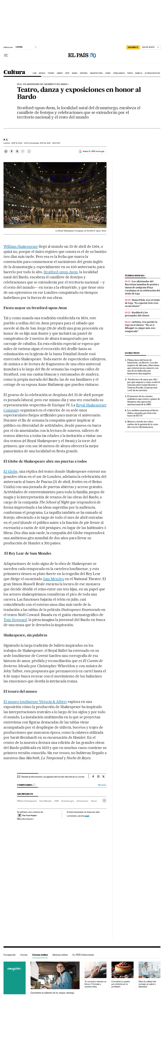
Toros (130, 73)
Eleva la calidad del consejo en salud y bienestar (147, 984)
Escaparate (10, 954)
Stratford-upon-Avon (61, 272)
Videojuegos (119, 73)
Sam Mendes (53, 579)
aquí (87, 815)
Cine (34, 73)
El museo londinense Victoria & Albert (35, 701)
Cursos (24, 954)
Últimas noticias (152, 73)
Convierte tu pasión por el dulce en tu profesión (120, 984)
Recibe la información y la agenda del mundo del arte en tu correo (52, 776)
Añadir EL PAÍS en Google (93, 151)
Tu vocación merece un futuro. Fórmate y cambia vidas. (96, 984)
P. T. (6, 139)
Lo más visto (132, 353)
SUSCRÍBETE (133, 47)
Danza (75, 73)
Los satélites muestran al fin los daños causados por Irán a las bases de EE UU (142, 413)
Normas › (102, 785)
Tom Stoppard (15, 619)
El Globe (11, 471)
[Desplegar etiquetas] (104, 800)
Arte (67, 73)
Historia (84, 73)
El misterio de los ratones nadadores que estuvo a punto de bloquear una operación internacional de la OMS (143, 400)
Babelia (138, 73)
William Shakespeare (21, 246)
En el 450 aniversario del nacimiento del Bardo (42, 84)
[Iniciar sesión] (150, 47)
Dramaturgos (67, 801)
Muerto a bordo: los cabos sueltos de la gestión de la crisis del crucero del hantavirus (142, 424)
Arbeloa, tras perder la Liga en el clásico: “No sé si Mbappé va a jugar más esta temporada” (141, 327)
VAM (56, 801)
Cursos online (40, 954)
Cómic (108, 73)
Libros (60, 73)
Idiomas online (60, 954)
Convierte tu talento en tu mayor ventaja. (53, 992)
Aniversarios (82, 801)
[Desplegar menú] (6, 55)
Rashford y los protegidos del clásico (137, 314)
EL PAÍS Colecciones (83, 954)
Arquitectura (96, 73)
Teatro (51, 73)
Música (42, 73)
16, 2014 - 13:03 (20, 143)
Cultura (14, 72)
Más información (25, 819)
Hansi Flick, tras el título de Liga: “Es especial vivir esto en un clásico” (142, 303)
